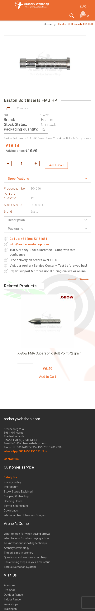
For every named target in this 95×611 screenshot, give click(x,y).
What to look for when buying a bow (26, 538)
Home (48, 24)
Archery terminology (16, 548)
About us (9, 585)
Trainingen (10, 609)
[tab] (47, 179)
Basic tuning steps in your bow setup (27, 562)
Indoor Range (12, 599)
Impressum (11, 486)
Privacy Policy (12, 482)
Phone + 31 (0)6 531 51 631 (21, 440)
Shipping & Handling (16, 496)
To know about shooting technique (26, 543)
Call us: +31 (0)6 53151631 (28, 239)
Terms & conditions (16, 505)
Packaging (15, 228)
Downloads (11, 510)
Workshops (11, 604)
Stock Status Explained (18, 491)
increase (36, 163)
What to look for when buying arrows (27, 533)
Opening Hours (13, 501)
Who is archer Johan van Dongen (24, 515)
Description (16, 220)
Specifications (18, 178)
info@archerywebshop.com (29, 244)
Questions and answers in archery (25, 557)
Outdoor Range (13, 594)
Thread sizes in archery (18, 552)
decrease (8, 163)
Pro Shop (10, 590)
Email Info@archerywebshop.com (25, 443)
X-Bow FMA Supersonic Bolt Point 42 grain (49, 353)
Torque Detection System (20, 567)
